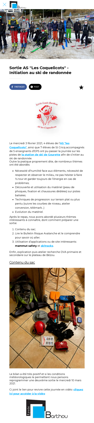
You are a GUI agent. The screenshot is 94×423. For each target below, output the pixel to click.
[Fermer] (4, 4)
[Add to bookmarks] (81, 87)
